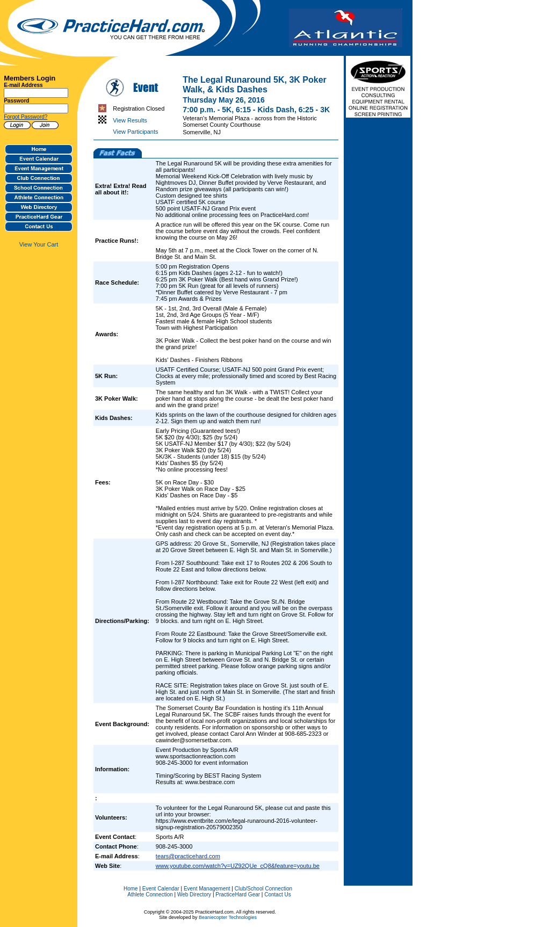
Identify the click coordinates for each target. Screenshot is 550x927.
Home (131, 889)
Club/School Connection (263, 889)
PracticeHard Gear (237, 894)
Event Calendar (160, 889)
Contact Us (277, 894)
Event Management (207, 889)
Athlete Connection (150, 894)
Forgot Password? (25, 117)
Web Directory (194, 894)
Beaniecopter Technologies (228, 917)
